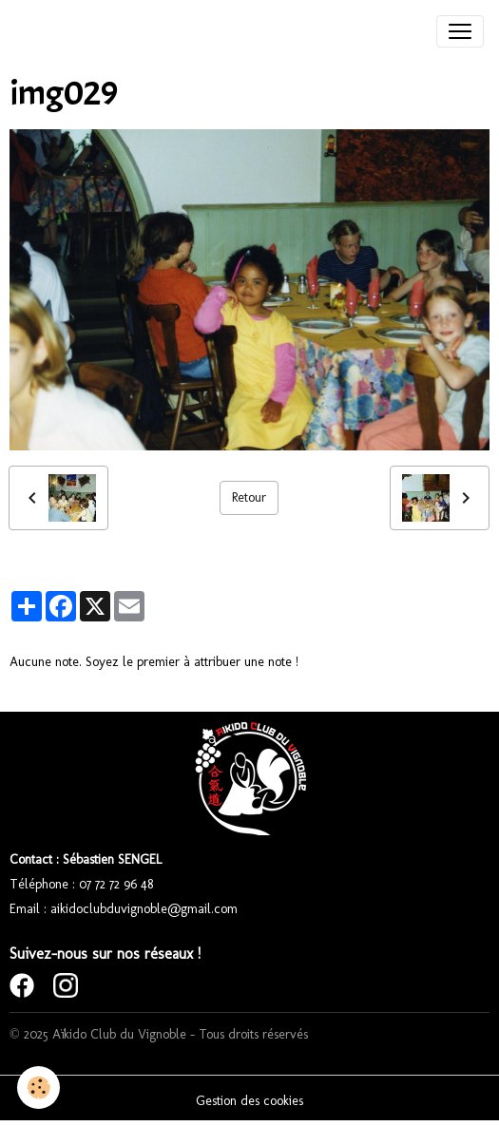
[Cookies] (38, 1087)
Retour (249, 497)
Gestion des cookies (249, 1101)
